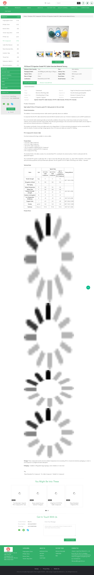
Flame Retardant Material (11, 49)
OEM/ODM (58, 553)
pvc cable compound (46, 474)
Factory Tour (51, 7)
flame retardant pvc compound (32, 474)
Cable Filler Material (11, 45)
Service (42, 555)
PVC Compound (11, 41)
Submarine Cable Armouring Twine (11, 61)
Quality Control (63, 7)
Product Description (46, 82)
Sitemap (36, 568)
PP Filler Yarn (11, 37)
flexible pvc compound (58, 474)
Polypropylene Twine (11, 20)
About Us (40, 7)
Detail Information (29, 82)
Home (6, 7)
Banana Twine (11, 28)
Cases (3, 84)
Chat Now (8, 11)
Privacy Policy (46, 568)
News (3, 81)
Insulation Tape (11, 53)
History (42, 553)
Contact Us (73, 7)
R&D (57, 555)
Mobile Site (56, 568)
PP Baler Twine (11, 24)
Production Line (60, 551)
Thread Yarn (11, 57)
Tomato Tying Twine (11, 33)
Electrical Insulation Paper (11, 65)
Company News (85, 7)
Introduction (44, 551)
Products (17, 7)
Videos (29, 7)
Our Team (42, 558)
